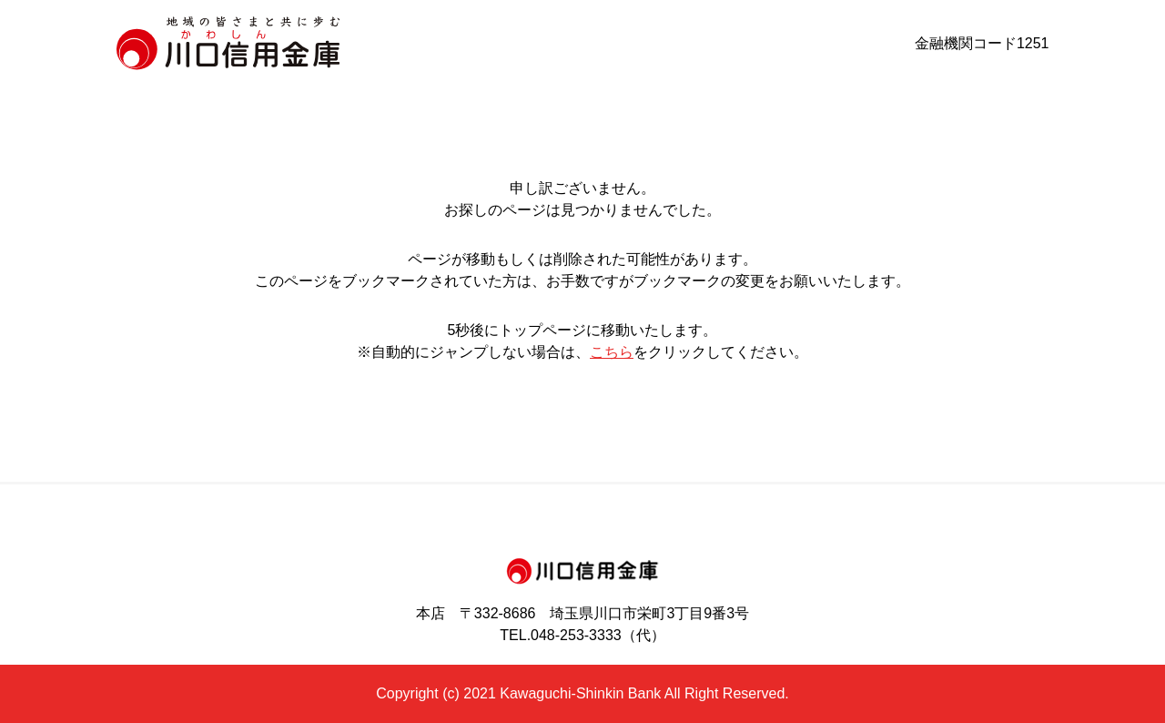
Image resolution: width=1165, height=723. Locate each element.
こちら (611, 352)
